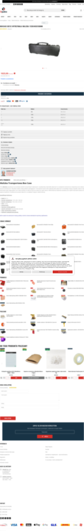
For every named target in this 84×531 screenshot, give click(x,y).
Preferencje (42, 272)
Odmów (21, 272)
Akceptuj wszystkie (62, 272)
